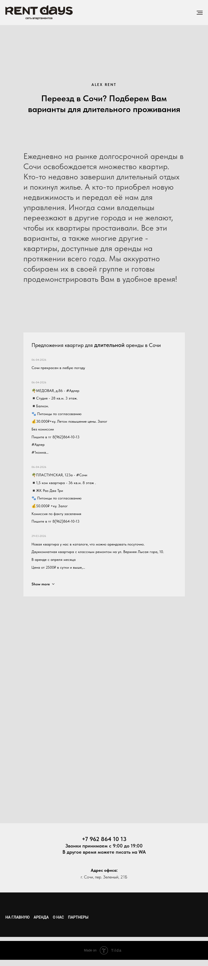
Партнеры (78, 917)
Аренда (41, 917)
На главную (17, 917)
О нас (58, 917)
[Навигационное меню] (200, 13)
